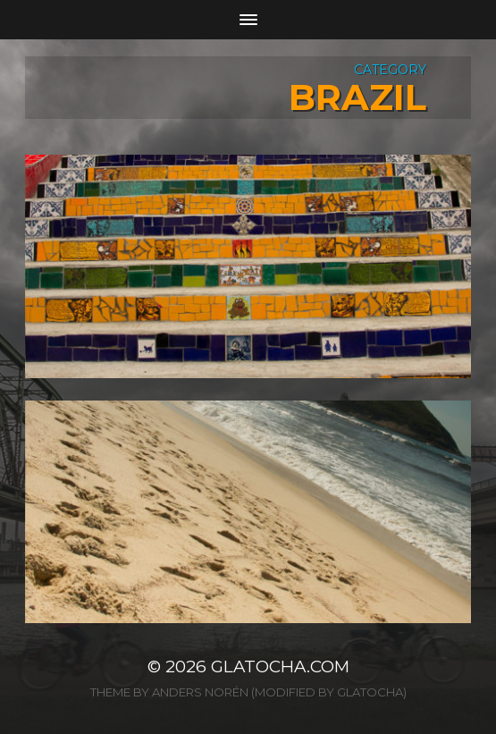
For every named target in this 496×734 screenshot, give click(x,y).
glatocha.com (280, 666)
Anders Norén (200, 692)
